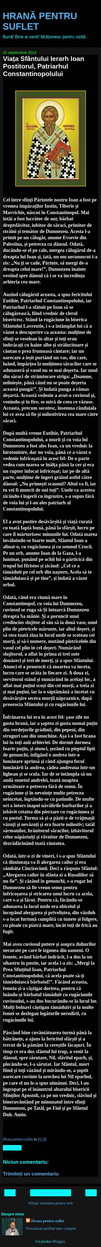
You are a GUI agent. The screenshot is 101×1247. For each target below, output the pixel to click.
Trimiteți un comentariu (31, 1174)
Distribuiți (12, 1148)
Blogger (59, 1241)
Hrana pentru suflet (47, 1221)
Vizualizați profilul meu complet (51, 1228)
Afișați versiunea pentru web (50, 1203)
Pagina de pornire (50, 1193)
